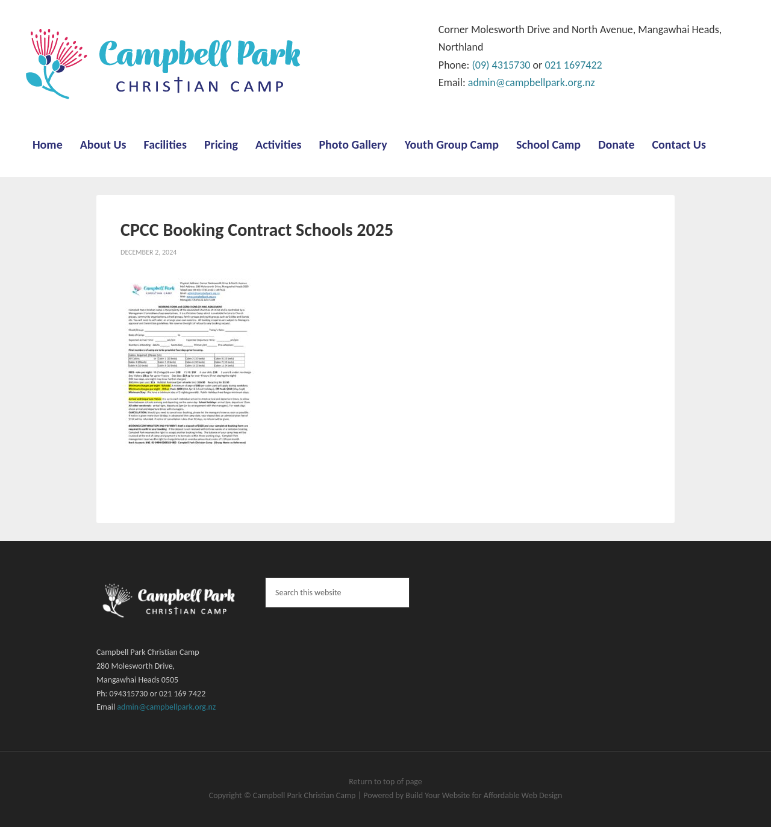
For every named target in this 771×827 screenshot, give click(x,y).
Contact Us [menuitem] (679, 144)
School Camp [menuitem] (548, 144)
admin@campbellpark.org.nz (531, 82)
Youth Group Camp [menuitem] (452, 144)
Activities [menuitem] (278, 144)
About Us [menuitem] (103, 144)
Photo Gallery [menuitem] (353, 144)
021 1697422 (573, 65)
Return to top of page (385, 781)
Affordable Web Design (523, 795)
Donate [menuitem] (616, 144)
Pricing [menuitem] (221, 144)
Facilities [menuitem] (165, 144)
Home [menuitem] (48, 144)
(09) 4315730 (501, 65)
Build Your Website (438, 795)
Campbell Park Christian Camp (305, 795)
